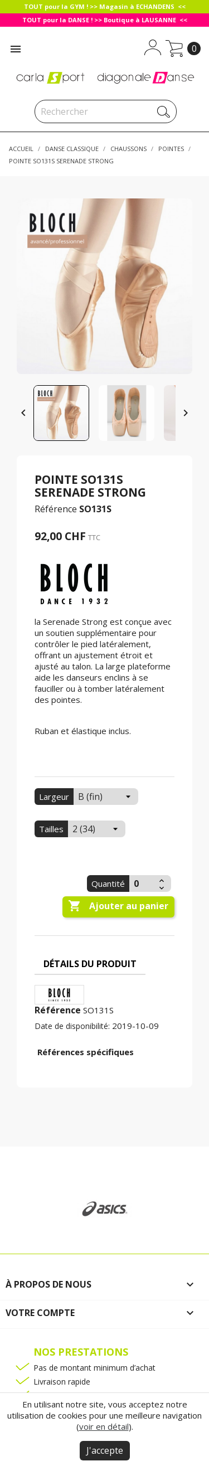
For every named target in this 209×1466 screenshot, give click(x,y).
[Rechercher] (106, 111)
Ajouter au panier (118, 906)
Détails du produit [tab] (90, 964)
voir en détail (104, 1426)
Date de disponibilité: (72, 1026)
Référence (56, 508)
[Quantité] (142, 883)
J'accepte (104, 1450)
